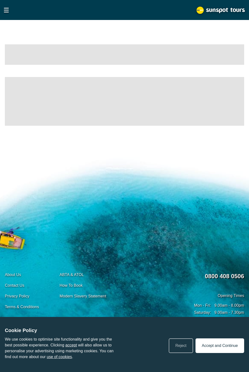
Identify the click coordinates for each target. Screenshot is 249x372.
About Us (13, 275)
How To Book (71, 285)
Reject (180, 345)
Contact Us (14, 285)
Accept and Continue (220, 345)
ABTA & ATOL (72, 275)
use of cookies (59, 357)
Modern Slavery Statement (83, 296)
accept (71, 345)
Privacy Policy (17, 296)
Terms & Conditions (22, 307)
